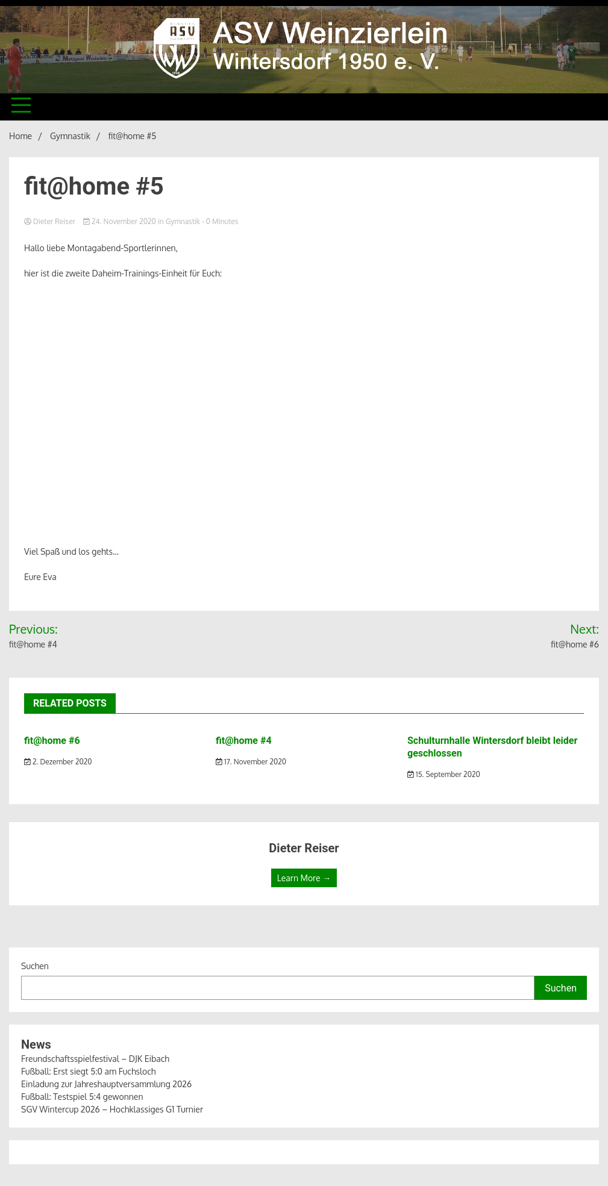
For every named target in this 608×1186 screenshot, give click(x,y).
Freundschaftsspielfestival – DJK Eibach (95, 1058)
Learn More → (304, 878)
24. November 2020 (120, 221)
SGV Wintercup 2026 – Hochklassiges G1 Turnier (112, 1109)
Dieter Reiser (50, 221)
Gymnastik (183, 221)
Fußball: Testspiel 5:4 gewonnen (82, 1096)
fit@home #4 (244, 740)
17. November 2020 (251, 761)
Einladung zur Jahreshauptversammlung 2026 (106, 1084)
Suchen (35, 966)
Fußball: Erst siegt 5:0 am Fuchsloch (88, 1071)
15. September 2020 (443, 774)
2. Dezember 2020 (58, 761)
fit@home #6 (52, 740)
